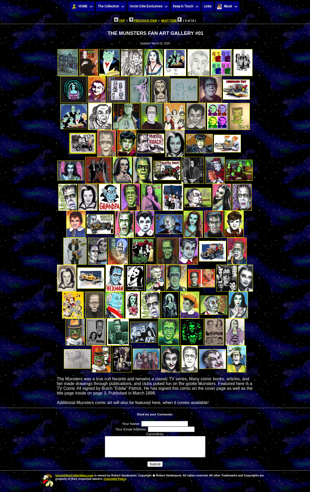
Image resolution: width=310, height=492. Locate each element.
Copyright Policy (115, 482)
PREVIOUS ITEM (143, 20)
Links (208, 6)
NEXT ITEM (171, 20)
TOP (119, 20)
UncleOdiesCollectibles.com (74, 479)
